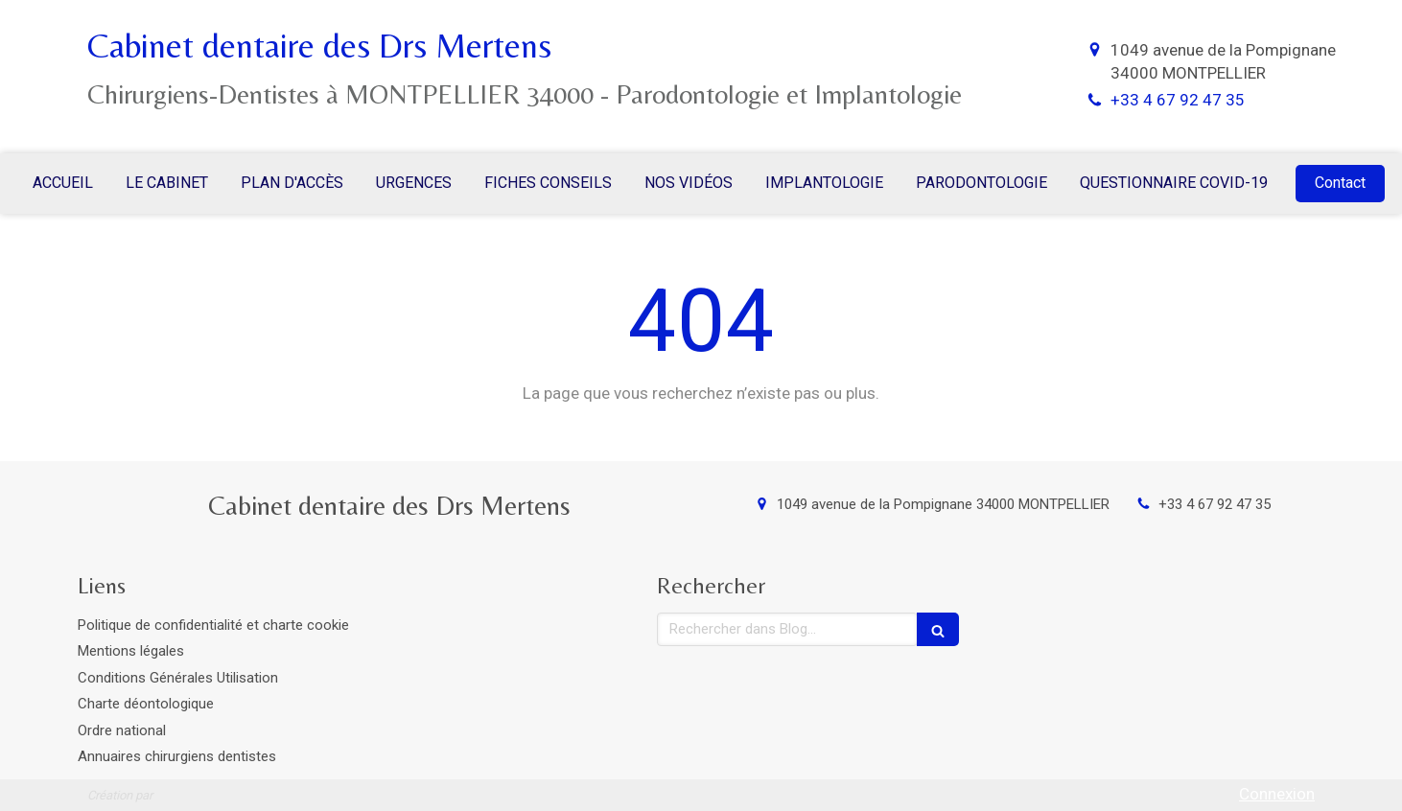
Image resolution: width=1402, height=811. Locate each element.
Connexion (1277, 793)
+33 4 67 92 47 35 (1177, 99)
